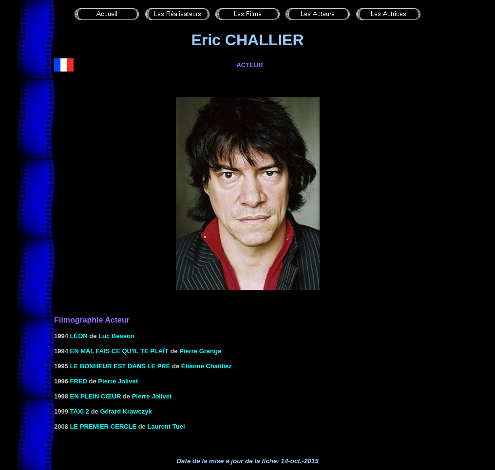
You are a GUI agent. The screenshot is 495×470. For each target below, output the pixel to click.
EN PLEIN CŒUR (95, 396)
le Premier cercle (103, 426)
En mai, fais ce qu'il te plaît (119, 351)
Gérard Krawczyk (126, 411)
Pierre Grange (200, 351)
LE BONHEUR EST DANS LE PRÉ (120, 366)
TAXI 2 (80, 411)
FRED (78, 381)
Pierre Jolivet (118, 381)
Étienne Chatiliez (206, 366)
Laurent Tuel (166, 426)
